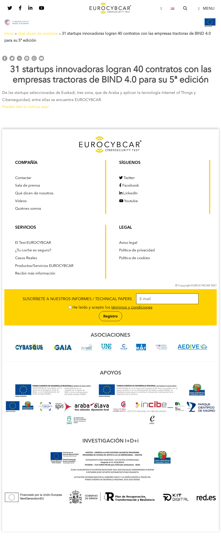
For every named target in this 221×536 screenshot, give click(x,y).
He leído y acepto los (110, 307)
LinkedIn (128, 193)
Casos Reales (26, 258)
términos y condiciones (131, 307)
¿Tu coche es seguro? (33, 250)
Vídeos (21, 201)
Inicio (9, 34)
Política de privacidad (137, 250)
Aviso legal (128, 243)
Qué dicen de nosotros (38, 34)
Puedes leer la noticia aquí (25, 107)
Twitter (127, 178)
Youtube (128, 201)
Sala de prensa (27, 185)
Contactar (23, 178)
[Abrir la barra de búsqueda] (185, 8)
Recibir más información (35, 273)
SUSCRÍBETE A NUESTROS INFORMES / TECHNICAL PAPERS (111, 299)
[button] (205, 8)
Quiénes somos (28, 209)
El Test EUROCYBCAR (33, 243)
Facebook (129, 185)
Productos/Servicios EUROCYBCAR (44, 266)
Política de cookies (134, 258)
